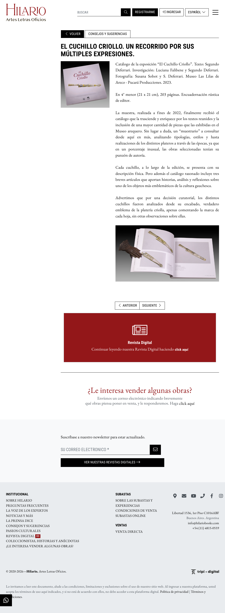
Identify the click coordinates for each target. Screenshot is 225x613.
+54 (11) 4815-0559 (205, 528)
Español (197, 12)
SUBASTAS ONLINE (130, 515)
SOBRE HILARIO (19, 500)
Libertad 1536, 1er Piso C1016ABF (195, 513)
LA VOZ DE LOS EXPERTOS (27, 510)
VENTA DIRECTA (129, 531)
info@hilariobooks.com (203, 523)
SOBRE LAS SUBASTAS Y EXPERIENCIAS (134, 503)
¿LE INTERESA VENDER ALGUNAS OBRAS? (39, 546)
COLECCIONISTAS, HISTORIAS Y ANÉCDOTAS (42, 541)
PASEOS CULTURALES (23, 531)
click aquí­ (187, 403)
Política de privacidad (174, 592)
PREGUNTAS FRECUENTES (27, 505)
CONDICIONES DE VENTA (136, 510)
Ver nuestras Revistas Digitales (112, 462)
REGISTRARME (145, 12)
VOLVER (72, 34)
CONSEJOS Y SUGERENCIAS (107, 34)
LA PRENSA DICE (19, 521)
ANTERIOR (127, 306)
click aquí (181, 350)
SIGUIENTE (152, 306)
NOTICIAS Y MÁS (19, 515)
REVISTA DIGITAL (23, 536)
